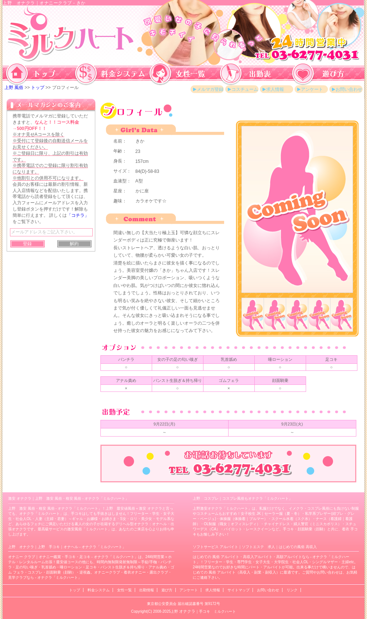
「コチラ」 (78, 215)
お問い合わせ (349, 89)
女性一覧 (124, 590)
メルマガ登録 (210, 89)
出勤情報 (146, 590)
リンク (292, 590)
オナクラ (187, 611)
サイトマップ (238, 590)
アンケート (312, 89)
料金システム (99, 590)
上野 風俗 (13, 87)
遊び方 (166, 590)
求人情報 (275, 89)
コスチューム (244, 89)
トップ (37, 87)
